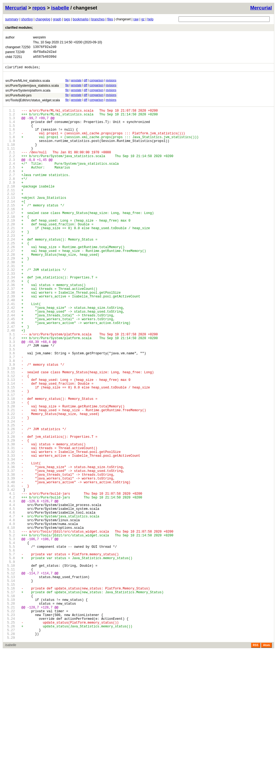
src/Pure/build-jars (18, 99)
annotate (76, 83)
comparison (97, 83)
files (110, 19)
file (67, 83)
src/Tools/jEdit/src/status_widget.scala (32, 103)
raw (135, 19)
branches (97, 19)
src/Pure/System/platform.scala (27, 94)
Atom (266, 762)
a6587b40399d (44, 59)
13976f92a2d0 (44, 47)
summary (11, 19)
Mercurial (261, 8)
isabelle (60, 8)
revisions (111, 83)
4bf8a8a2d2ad (44, 53)
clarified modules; (19, 28)
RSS (256, 762)
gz (143, 19)
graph (57, 19)
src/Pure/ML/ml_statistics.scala (27, 84)
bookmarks (81, 19)
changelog (42, 19)
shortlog (27, 19)
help (150, 19)
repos (39, 8)
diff (85, 83)
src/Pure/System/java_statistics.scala (32, 89)
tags (67, 19)
